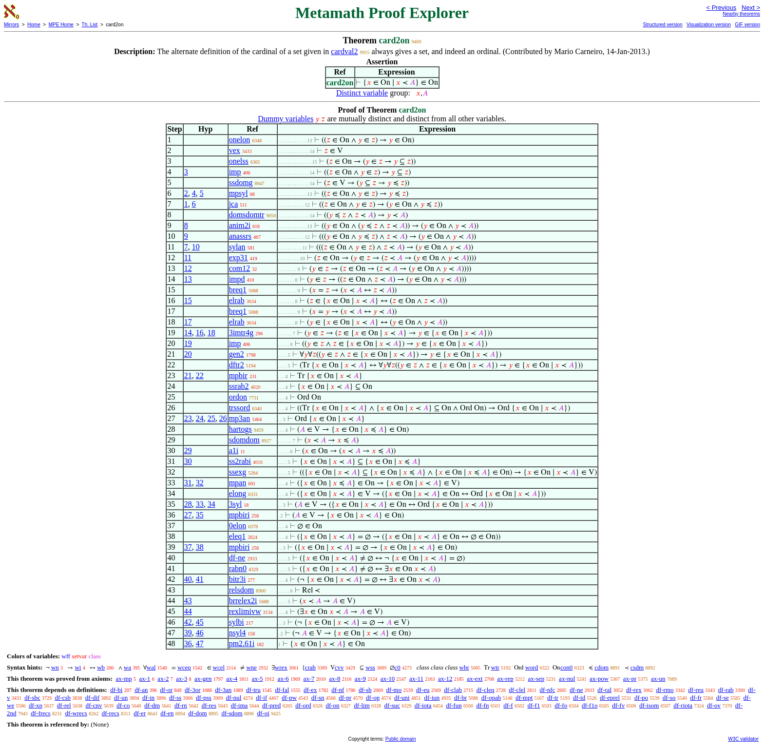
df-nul (234, 697)
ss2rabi (240, 461)
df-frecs (40, 713)
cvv (339, 667)
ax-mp (124, 678)
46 (200, 633)
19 (188, 343)
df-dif (92, 697)
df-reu (696, 689)
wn (55, 667)
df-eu (422, 689)
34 (211, 504)
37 (188, 547)
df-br (460, 697)
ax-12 (445, 678)
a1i (234, 450)
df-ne (237, 558)
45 (200, 622)
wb (101, 667)
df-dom (197, 713)
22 (200, 375)
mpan (238, 483)
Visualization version (709, 24)
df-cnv (93, 705)
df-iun (431, 697)
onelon (239, 139)
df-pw (289, 697)
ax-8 (334, 678)
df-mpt (524, 697)
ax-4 (231, 678)
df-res (209, 705)
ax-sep (536, 678)
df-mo (393, 689)
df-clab (453, 689)
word (531, 667)
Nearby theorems (741, 14)
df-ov (714, 705)
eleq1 (237, 536)
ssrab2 (239, 386)
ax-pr (629, 678)
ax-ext (474, 678)
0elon (238, 525)
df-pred (271, 705)
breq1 (238, 290)
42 (188, 622)
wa (127, 667)
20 (188, 354)
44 (188, 611)
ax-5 (257, 678)
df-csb (63, 697)
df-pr (345, 697)
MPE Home (61, 24)
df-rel (64, 705)
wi (78, 667)
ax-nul (567, 678)
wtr (495, 667)
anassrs (240, 236)
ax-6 (283, 678)
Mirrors (11, 24)
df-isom (649, 705)
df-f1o (590, 705)
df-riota (682, 705)
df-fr (696, 697)
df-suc (392, 705)
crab (310, 667)
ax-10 (388, 678)
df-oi (263, 713)
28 (188, 504)
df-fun (454, 705)
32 (200, 483)
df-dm (152, 705)
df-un (121, 697)
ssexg (238, 472)
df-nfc (547, 689)
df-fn (482, 705)
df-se (722, 697)
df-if (261, 697)
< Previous (721, 7)
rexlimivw (245, 611)
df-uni (402, 697)
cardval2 (344, 51)
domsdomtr (247, 215)
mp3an (239, 418)
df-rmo (664, 689)
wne (251, 667)
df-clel (517, 689)
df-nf (337, 689)
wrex (281, 667)
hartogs (240, 429)
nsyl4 (237, 633)
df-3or (193, 689)
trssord (239, 407)
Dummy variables (285, 119)
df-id (579, 697)
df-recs (110, 713)
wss (370, 667)
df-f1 (533, 705)
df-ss (175, 697)
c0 (398, 667)
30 (188, 461)
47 (200, 643)
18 (211, 332)
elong (238, 493)
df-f (508, 705)
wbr (464, 667)
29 (188, 450)
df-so (669, 697)
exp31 (238, 257)
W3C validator (743, 739)
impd (237, 279)
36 (188, 643)
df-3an (223, 689)
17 (188, 322)
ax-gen (202, 678)
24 (200, 418)
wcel (219, 667)
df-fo (560, 705)
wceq (184, 667)
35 (200, 515)
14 (188, 332)
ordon (238, 397)
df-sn (318, 697)
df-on (332, 705)
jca (233, 204)
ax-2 (163, 678)
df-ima (239, 705)
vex (234, 150)
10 (196, 247)
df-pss (203, 697)
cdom (601, 667)
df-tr (552, 697)
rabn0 (238, 568)
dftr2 (236, 365)
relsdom (241, 590)
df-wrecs (76, 713)
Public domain (400, 739)
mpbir (238, 375)
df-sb (365, 689)
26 (223, 418)
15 (188, 300)
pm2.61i (242, 643)
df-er (140, 713)
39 (188, 633)
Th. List (90, 24)
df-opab (491, 697)
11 (187, 257)
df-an (141, 689)
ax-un (658, 678)
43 (188, 600)
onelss (238, 161)
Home (33, 24)
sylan (237, 247)
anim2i (239, 225)
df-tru (253, 689)
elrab (237, 300)
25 (211, 418)
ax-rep (505, 678)
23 (188, 418)
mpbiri (239, 515)
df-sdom (231, 713)
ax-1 (145, 678)
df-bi (116, 689)
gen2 (236, 354)
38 (200, 547)
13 (188, 279)
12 (188, 268)
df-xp (35, 705)
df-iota (423, 705)
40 (188, 579)
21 (188, 375)
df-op (373, 697)
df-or (166, 689)
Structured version (662, 24)
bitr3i (237, 579)
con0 (566, 667)
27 (188, 515)
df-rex (634, 689)
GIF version (747, 24)
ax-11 (416, 678)
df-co (123, 705)
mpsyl (238, 193)
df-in (148, 697)
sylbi (236, 622)
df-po (641, 697)
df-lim (362, 705)
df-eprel (610, 697)
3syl (235, 504)
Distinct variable (362, 93)
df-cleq (486, 689)
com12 (239, 268)
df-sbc (32, 697)
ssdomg (241, 182)
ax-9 (360, 678)
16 (200, 332)
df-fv (618, 705)
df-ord (303, 705)
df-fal (282, 689)
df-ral (604, 689)
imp (235, 172)
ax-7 (308, 678)
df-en (166, 713)
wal (151, 667)
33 (200, 504)
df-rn (180, 705)
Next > (751, 7)
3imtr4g (241, 332)
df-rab (726, 689)
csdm (637, 667)
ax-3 (181, 678)
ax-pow (599, 678)
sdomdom (244, 440)
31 (188, 483)
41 (200, 579)
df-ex (310, 689)
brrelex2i (243, 600)
